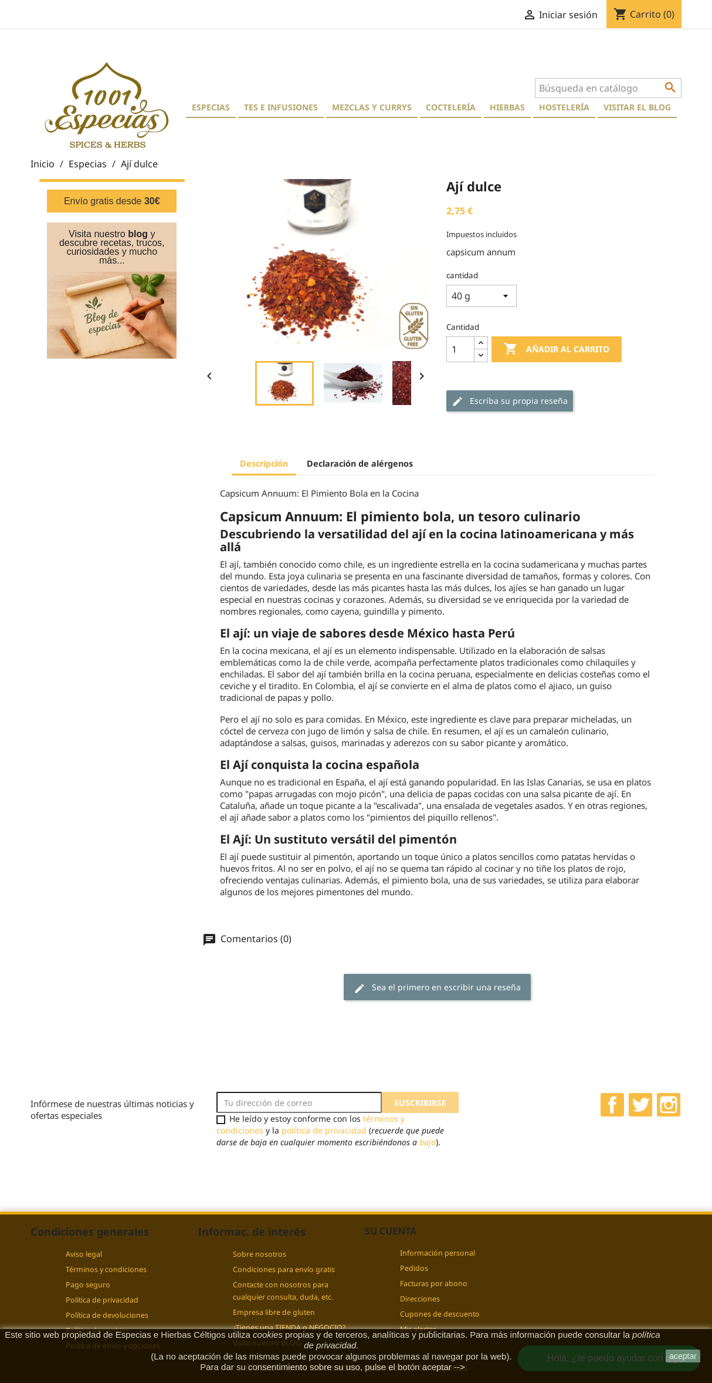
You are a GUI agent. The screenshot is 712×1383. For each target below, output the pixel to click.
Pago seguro (88, 1285)
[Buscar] (608, 88)
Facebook (612, 1104)
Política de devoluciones (107, 1315)
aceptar (683, 1356)
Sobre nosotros (259, 1254)
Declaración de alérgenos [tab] (360, 463)
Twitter (640, 1104)
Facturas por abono (433, 1283)
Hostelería (564, 107)
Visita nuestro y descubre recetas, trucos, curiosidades (112, 243)
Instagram (668, 1104)
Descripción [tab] (264, 463)
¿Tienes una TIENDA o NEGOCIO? (289, 1328)
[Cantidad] (460, 349)
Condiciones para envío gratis (284, 1269)
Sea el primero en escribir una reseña (437, 987)
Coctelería (451, 107)
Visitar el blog (637, 107)
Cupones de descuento (440, 1314)
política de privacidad (324, 1130)
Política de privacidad (102, 1300)
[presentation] (314, 1171)
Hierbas (507, 107)
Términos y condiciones (106, 1269)
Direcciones (420, 1299)
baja (427, 1142)
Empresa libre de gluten (274, 1312)
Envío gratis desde (112, 201)
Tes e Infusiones (281, 107)
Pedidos (414, 1268)
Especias (211, 107)
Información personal (437, 1253)
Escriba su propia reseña (510, 401)
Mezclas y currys (372, 107)
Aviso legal (84, 1254)
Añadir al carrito (556, 349)
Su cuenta (390, 1231)
